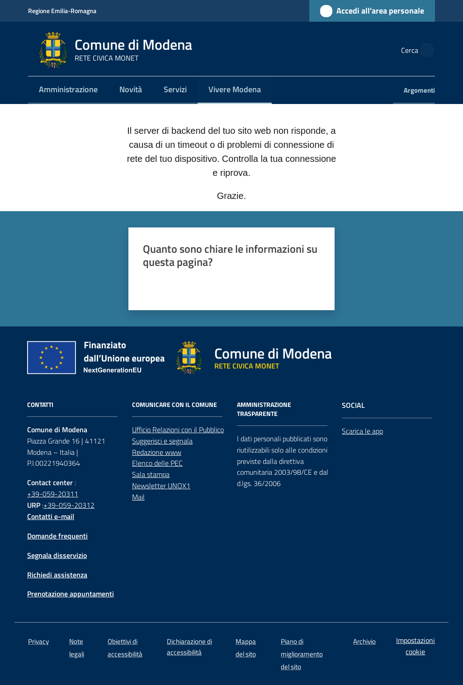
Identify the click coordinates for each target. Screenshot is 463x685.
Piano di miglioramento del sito (302, 654)
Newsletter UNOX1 (161, 485)
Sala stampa (151, 474)
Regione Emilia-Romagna (62, 10)
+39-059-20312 (68, 505)
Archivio (364, 641)
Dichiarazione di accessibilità (189, 646)
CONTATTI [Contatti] (40, 404)
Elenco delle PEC (157, 463)
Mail (138, 496)
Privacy (38, 641)
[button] (424, 50)
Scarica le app (362, 430)
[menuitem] (68, 90)
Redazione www (156, 452)
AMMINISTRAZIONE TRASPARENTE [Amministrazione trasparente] (264, 409)
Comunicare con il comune (174, 404)
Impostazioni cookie (415, 646)
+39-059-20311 (52, 493)
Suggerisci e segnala (162, 440)
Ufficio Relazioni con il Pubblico (178, 429)
